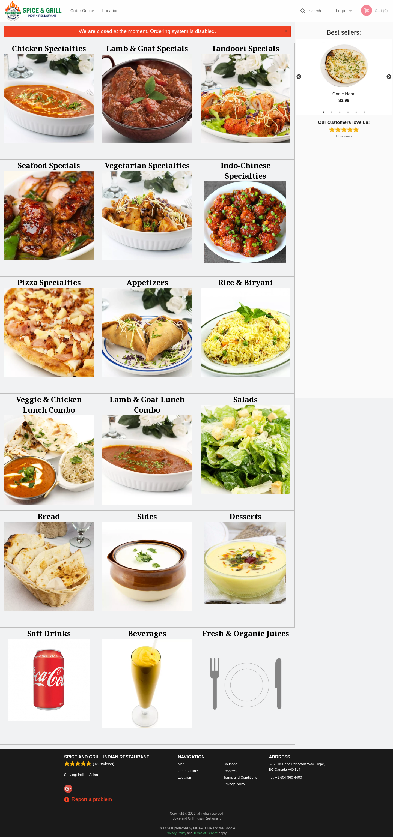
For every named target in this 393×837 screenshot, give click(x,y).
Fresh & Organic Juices (245, 633)
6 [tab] (364, 112)
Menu (182, 764)
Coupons (230, 764)
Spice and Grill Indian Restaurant (106, 757)
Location (110, 10)
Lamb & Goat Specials (147, 48)
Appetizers (147, 282)
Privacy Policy (234, 784)
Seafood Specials (49, 165)
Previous (299, 77)
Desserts (245, 516)
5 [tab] (356, 112)
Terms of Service (205, 833)
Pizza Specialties (49, 282)
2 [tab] (331, 112)
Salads (245, 399)
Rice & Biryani (245, 282)
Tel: (285, 777)
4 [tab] (348, 112)
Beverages (147, 633)
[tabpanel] (343, 76)
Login (341, 10)
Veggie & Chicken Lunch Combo (49, 404)
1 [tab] (323, 112)
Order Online (82, 10)
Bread (49, 516)
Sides (147, 516)
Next (389, 77)
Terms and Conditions (240, 777)
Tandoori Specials (245, 48)
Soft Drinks (49, 633)
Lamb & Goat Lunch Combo (147, 404)
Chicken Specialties (49, 48)
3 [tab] (340, 112)
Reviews (229, 771)
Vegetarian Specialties (147, 165)
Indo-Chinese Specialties (245, 170)
